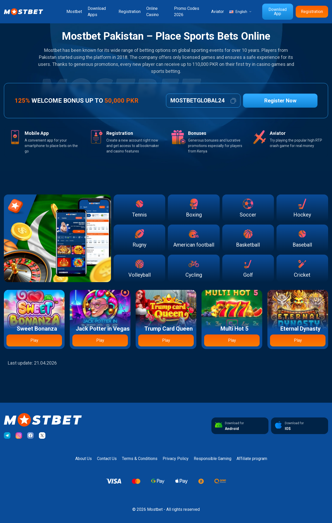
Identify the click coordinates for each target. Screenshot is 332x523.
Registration (130, 11)
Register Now (280, 100)
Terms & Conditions (139, 458)
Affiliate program (252, 458)
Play (34, 340)
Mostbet (74, 11)
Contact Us (107, 458)
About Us (83, 458)
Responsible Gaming (212, 458)
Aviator (217, 11)
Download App (277, 11)
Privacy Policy (176, 458)
